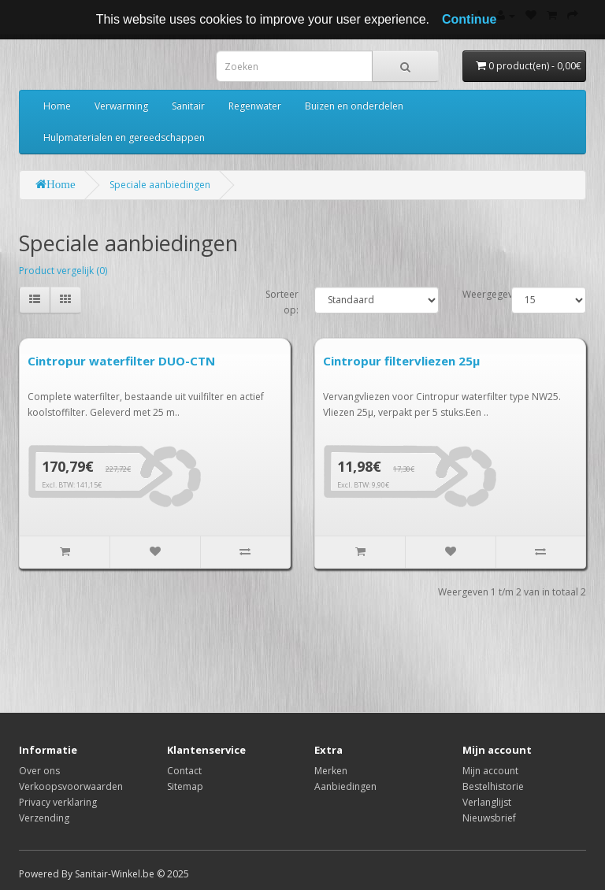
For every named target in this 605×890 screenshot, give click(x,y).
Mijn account (490, 770)
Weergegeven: (494, 294)
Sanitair (188, 106)
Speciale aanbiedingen (159, 184)
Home (57, 106)
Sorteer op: (282, 302)
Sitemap (185, 786)
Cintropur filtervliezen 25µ (401, 361)
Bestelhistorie (493, 786)
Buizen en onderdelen (354, 106)
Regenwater (254, 106)
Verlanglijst (486, 802)
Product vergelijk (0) (63, 270)
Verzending (44, 818)
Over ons (39, 770)
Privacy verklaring (58, 802)
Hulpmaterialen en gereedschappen (124, 137)
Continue (469, 19)
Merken (330, 770)
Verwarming (121, 106)
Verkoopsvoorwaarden (71, 786)
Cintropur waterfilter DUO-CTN (121, 361)
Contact (184, 770)
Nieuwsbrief (489, 818)
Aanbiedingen (345, 786)
